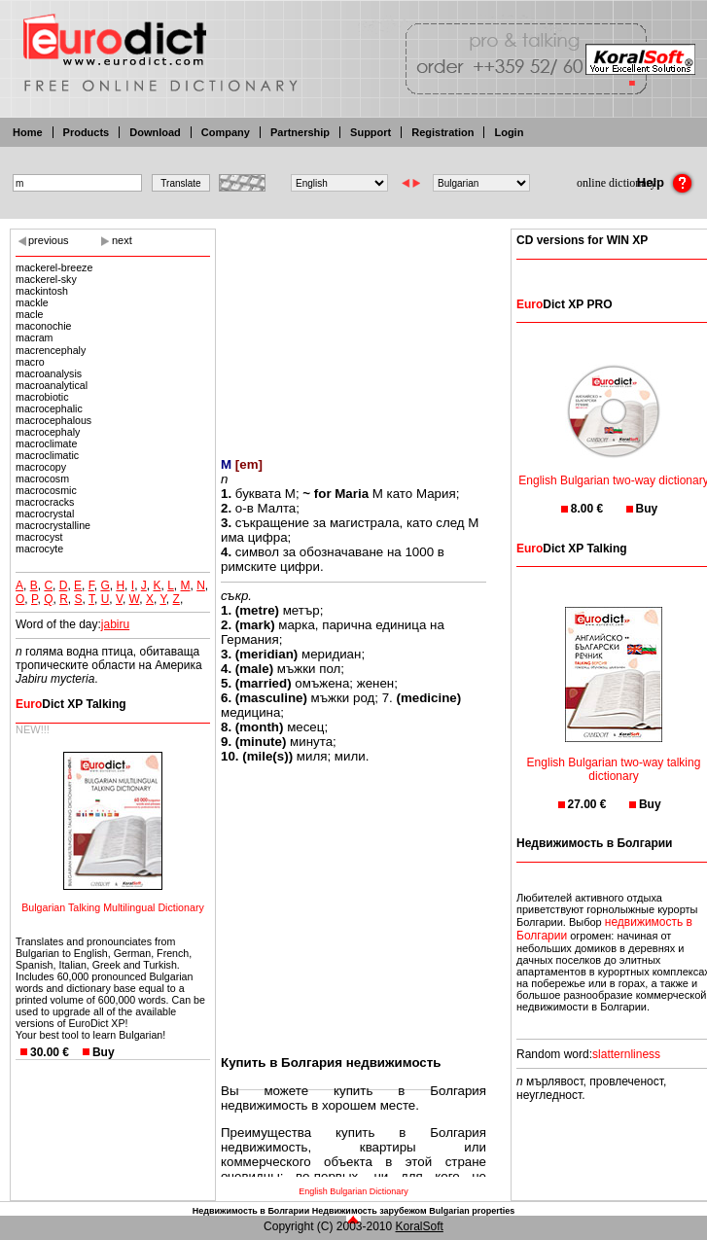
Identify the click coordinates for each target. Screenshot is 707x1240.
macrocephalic (49, 408)
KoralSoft (419, 1226)
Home (28, 132)
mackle (32, 302)
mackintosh (42, 291)
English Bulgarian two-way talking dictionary (614, 757)
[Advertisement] (353, 330)
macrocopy (41, 467)
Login (508, 132)
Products (86, 132)
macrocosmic (46, 490)
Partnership (300, 132)
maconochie (43, 326)
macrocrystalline (53, 525)
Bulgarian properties (471, 1211)
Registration (442, 132)
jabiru (115, 624)
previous (48, 240)
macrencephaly (51, 350)
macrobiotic (42, 397)
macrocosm (42, 478)
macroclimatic (47, 455)
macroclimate (46, 443)
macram (37, 337)
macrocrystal (45, 513)
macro (30, 362)
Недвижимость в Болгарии (251, 1211)
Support (370, 132)
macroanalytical (52, 385)
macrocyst (39, 537)
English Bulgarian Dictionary (353, 1191)
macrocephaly (48, 432)
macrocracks (45, 502)
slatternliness (626, 1054)
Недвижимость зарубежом (369, 1211)
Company (225, 132)
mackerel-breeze (54, 267)
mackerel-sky (46, 279)
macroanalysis (49, 373)
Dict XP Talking (71, 704)
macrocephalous (53, 420)
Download (155, 132)
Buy (103, 1052)
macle (29, 314)
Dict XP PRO (564, 304)
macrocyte (39, 548)
